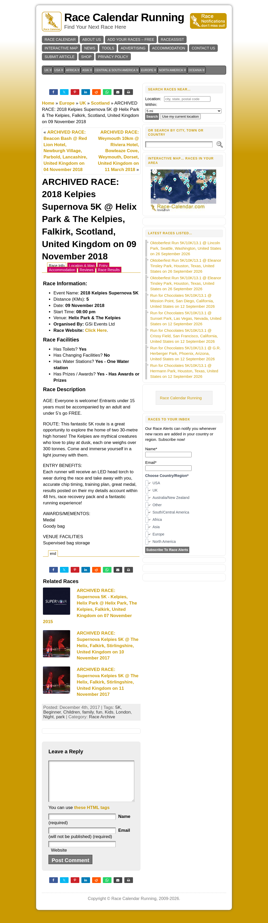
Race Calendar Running (124, 17)
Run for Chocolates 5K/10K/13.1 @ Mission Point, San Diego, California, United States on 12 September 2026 (182, 301)
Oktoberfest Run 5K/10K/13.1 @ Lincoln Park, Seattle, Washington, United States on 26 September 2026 (185, 248)
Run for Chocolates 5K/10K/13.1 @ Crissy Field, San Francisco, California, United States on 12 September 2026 (184, 336)
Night (48, 716)
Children (71, 712)
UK (83, 103)
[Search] (179, 144)
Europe (67, 103)
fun (99, 712)
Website (59, 858)
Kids (109, 712)
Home (48, 103)
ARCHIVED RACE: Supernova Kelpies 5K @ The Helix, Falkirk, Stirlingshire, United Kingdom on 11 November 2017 (107, 682)
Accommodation (62, 270)
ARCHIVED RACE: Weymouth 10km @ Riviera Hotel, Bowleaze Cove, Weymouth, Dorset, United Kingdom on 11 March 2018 (118, 151)
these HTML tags (92, 815)
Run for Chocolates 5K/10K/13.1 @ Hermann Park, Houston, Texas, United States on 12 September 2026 (184, 371)
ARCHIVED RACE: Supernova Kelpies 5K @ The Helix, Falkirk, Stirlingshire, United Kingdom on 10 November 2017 (107, 645)
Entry (103, 266)
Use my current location (180, 116)
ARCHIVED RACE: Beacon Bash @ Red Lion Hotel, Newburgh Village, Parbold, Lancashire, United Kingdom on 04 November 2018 (65, 151)
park (60, 716)
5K (118, 707)
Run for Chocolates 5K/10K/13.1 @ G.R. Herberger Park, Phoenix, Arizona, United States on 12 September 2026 (185, 353)
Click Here (96, 330)
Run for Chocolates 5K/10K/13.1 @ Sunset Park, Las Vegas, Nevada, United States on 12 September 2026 (185, 318)
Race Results (109, 270)
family (88, 712)
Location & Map (81, 266)
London (123, 712)
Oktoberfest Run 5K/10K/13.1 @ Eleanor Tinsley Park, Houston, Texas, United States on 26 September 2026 (185, 266)
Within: (151, 104)
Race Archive (102, 716)
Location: (153, 98)
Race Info (57, 266)
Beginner (52, 712)
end (53, 553)
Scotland (100, 103)
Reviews (86, 270)
